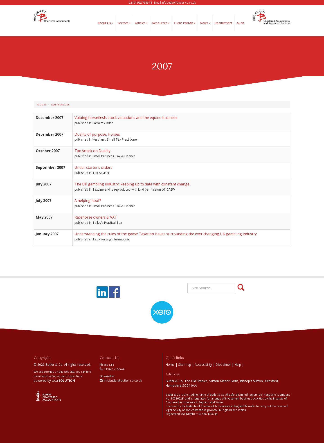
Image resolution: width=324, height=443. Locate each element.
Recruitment (223, 23)
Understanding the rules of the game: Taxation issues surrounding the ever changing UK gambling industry (165, 233)
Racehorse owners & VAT (95, 217)
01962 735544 (112, 369)
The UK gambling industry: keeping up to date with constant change (131, 184)
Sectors (124, 23)
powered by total (54, 380)
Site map (184, 364)
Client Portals (185, 23)
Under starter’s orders (93, 167)
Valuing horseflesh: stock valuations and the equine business (125, 117)
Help (237, 364)
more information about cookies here (58, 376)
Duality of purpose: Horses (97, 134)
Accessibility (203, 364)
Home (170, 364)
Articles (141, 23)
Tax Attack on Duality (92, 150)
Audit (240, 23)
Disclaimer (223, 364)
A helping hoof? (87, 200)
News (205, 23)
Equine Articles (60, 104)
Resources (161, 23)
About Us (105, 23)
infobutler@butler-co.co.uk (179, 3)
